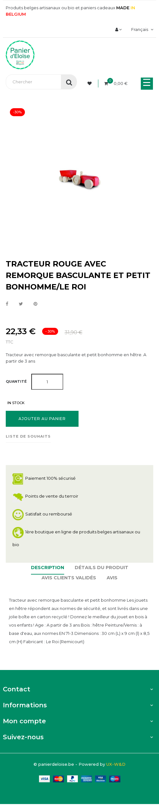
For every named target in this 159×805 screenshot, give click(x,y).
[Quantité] (47, 382)
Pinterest (35, 304)
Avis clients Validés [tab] (69, 578)
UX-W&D (115, 764)
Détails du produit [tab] (101, 567)
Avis (112, 578)
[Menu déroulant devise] (141, 29)
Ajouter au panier (42, 418)
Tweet (21, 304)
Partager (7, 304)
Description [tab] (47, 567)
